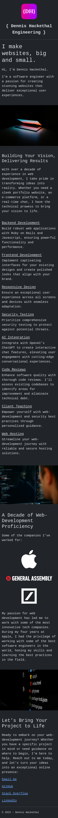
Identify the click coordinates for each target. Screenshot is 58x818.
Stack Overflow (15, 793)
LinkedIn (9, 800)
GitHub (7, 786)
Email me (9, 779)
